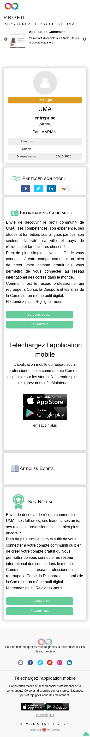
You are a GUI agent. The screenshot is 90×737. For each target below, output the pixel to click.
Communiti (15, 283)
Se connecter (39, 314)
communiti (68, 222)
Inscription (39, 324)
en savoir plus (45, 425)
